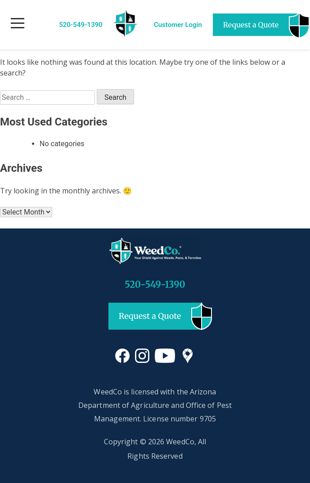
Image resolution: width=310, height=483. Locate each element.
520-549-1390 (81, 25)
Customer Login (178, 25)
